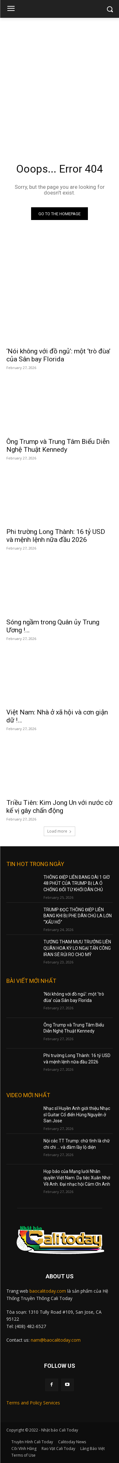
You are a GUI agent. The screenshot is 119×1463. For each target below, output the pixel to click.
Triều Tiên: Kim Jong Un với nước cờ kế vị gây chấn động (59, 806)
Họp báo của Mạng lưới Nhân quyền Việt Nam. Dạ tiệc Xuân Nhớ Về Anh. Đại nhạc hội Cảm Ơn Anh (76, 1177)
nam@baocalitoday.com (56, 1340)
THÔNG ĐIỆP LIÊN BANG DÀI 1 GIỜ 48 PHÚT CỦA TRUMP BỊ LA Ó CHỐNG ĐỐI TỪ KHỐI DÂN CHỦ (76, 883)
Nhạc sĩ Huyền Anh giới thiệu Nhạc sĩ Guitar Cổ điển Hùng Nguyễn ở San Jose (76, 1114)
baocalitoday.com (48, 1291)
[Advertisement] (59, 80)
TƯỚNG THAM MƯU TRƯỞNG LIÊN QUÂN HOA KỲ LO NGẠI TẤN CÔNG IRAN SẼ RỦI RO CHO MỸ (77, 948)
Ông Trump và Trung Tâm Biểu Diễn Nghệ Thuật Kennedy (57, 445)
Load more (59, 831)
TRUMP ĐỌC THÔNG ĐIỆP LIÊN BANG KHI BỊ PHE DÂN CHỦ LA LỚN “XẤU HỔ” (77, 916)
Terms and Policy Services (33, 1403)
